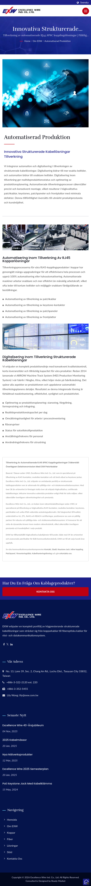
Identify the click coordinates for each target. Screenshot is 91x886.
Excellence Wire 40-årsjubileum (23, 725)
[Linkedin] (11, 644)
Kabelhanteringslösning (42, 553)
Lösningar (12, 845)
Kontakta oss (66, 553)
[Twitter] (7, 644)
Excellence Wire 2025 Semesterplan (25, 769)
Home (27, 41)
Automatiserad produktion (57, 41)
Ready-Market (58, 881)
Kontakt (47, 549)
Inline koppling (77, 549)
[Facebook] (4, 644)
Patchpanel (10, 553)
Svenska (84, 2)
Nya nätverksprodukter (17, 754)
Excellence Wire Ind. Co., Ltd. (44, 877)
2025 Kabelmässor (14, 740)
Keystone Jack (64, 549)
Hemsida (12, 819)
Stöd (9, 852)
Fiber (10, 839)
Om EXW (37, 41)
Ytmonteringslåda (23, 553)
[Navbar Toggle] (85, 11)
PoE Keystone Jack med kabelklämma (27, 783)
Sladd (54, 549)
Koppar (11, 832)
